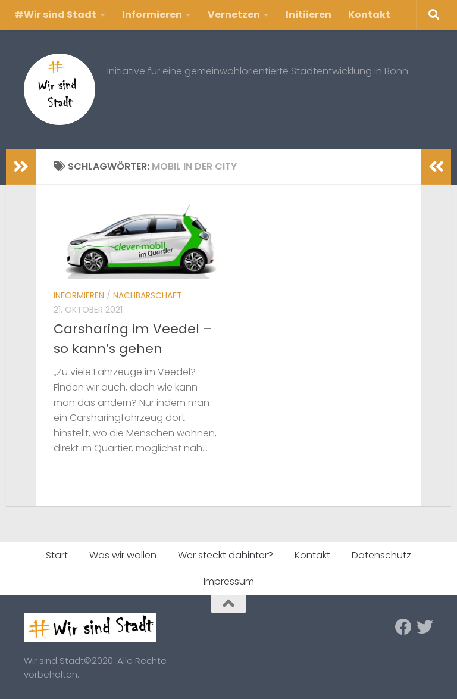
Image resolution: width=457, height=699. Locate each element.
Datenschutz (381, 555)
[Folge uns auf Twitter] (425, 627)
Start (57, 555)
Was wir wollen (122, 555)
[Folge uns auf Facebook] (403, 627)
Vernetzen (234, 14)
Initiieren (308, 14)
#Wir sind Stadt (55, 14)
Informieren (152, 14)
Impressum (229, 581)
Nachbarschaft (147, 295)
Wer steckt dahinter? (225, 555)
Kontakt (369, 14)
